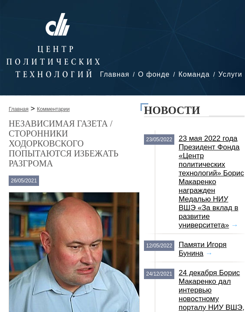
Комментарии (53, 109)
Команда (193, 74)
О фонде (154, 74)
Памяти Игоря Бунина (203, 248)
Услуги (230, 74)
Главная (114, 74)
